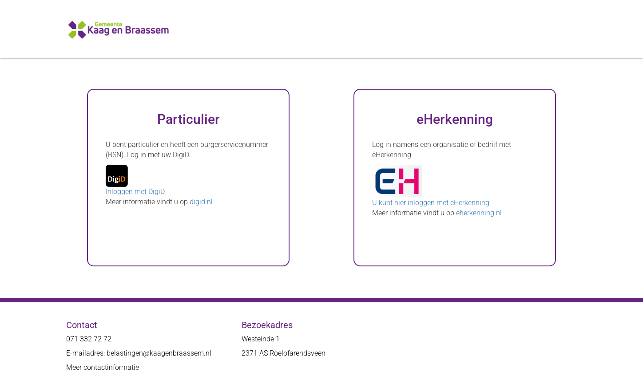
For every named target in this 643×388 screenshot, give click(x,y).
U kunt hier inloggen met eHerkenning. (431, 202)
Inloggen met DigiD (135, 191)
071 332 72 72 (88, 339)
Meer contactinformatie (102, 367)
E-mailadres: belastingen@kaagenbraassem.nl (138, 353)
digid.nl (201, 202)
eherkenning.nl (479, 213)
